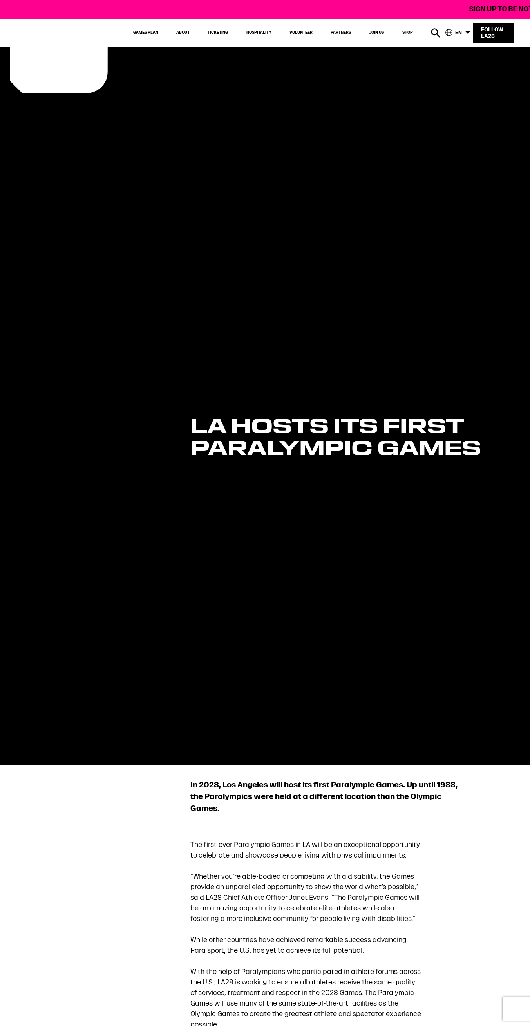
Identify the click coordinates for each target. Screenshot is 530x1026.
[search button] (435, 33)
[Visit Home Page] (72, 56)
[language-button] (458, 32)
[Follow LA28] (493, 30)
